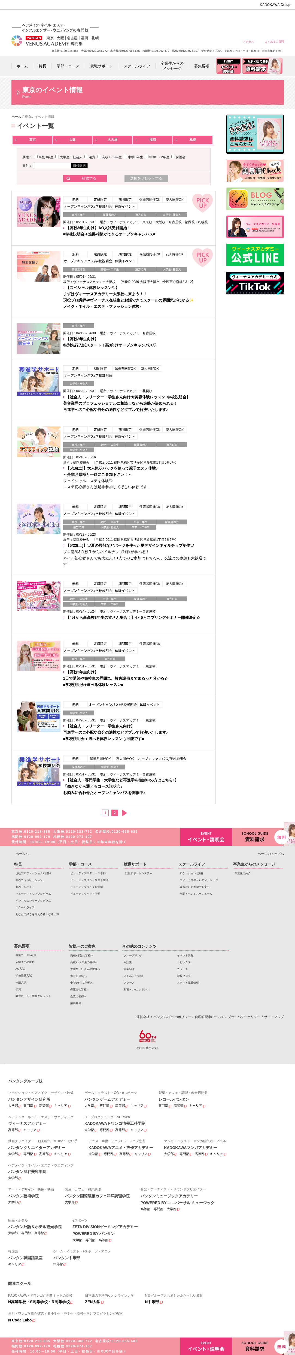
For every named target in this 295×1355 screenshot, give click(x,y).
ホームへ (22, 854)
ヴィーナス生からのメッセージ (199, 880)
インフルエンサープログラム (33, 900)
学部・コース (80, 864)
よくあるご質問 (274, 41)
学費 (18, 989)
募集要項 (21, 946)
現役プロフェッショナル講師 (33, 873)
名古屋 (112, 140)
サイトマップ (274, 1017)
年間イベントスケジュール (196, 893)
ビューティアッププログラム (33, 893)
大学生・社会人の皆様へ (195, 17)
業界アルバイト (25, 886)
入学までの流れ (25, 961)
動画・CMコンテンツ (137, 989)
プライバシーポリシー (244, 1017)
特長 (18, 864)
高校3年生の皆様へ (156, 17)
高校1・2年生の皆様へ (176, 17)
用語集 (128, 962)
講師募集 (75, 1003)
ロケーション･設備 (191, 873)
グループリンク (133, 955)
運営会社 (143, 1017)
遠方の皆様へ (215, 17)
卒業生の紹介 (243, 873)
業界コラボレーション (29, 880)
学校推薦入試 (24, 975)
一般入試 (21, 982)
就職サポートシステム (138, 873)
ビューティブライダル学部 (86, 886)
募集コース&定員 (26, 955)
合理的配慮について (209, 1017)
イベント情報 (185, 955)
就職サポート (135, 864)
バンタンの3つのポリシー (172, 1017)
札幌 (192, 140)
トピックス (184, 962)
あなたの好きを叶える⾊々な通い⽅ (37, 914)
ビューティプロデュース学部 (88, 873)
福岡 (152, 140)
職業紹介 (129, 969)
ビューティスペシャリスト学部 (89, 880)
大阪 (72, 140)
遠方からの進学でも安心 (195, 886)
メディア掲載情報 (188, 982)
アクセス (248, 41)
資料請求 (258, 836)
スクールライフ (25, 907)
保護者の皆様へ (254, 17)
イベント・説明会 (206, 837)
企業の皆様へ (274, 17)
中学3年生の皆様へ (235, 17)
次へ (124, 813)
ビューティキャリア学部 (85, 893)
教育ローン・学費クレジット (33, 996)
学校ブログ (184, 975)
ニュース (182, 969)
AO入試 (20, 968)
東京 (32, 140)
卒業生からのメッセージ (254, 864)
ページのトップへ (271, 854)
